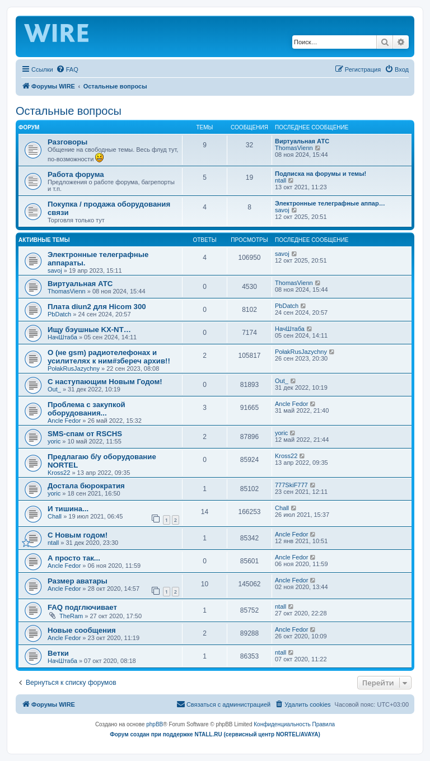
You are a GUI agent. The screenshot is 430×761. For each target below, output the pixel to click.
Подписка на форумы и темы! (320, 173)
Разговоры (67, 142)
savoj (282, 210)
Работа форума (76, 174)
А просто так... (74, 558)
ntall (280, 180)
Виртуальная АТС (302, 141)
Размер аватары (78, 581)
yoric (54, 441)
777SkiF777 (291, 485)
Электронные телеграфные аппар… (330, 203)
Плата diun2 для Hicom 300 (97, 306)
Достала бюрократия (86, 486)
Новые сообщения (82, 630)
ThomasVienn (294, 147)
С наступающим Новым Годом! (105, 381)
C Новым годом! (78, 535)
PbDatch (59, 314)
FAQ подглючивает (82, 607)
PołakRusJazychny (74, 368)
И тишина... (68, 509)
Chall (55, 516)
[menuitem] (67, 69)
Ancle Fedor (64, 420)
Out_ (54, 389)
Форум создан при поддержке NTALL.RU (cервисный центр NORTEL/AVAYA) (215, 734)
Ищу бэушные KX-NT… (89, 329)
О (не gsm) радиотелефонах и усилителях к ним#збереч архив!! (109, 356)
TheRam (71, 616)
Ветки (58, 653)
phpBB (154, 724)
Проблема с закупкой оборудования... (86, 408)
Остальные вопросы (68, 111)
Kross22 (59, 472)
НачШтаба (62, 337)
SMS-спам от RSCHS (85, 433)
